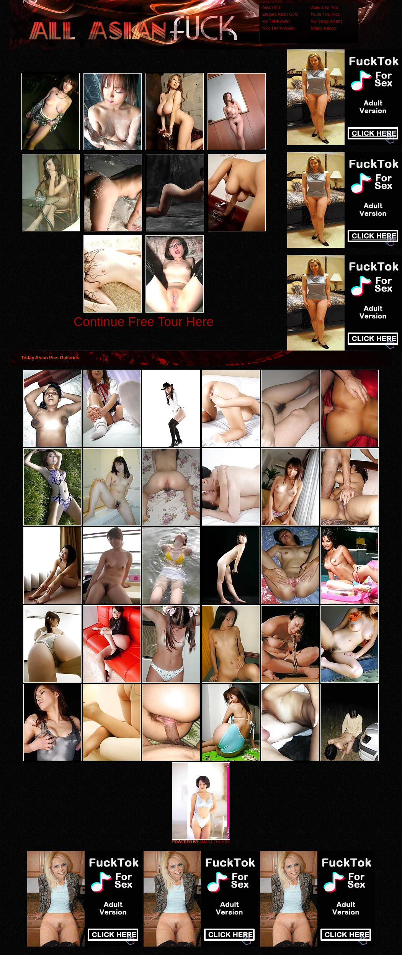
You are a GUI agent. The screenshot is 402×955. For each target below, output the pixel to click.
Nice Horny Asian (278, 28)
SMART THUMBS (214, 842)
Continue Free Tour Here (144, 322)
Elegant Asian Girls (280, 14)
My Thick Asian (276, 21)
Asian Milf (271, 7)
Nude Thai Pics (325, 14)
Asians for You (324, 7)
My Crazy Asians (327, 21)
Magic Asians (323, 28)
